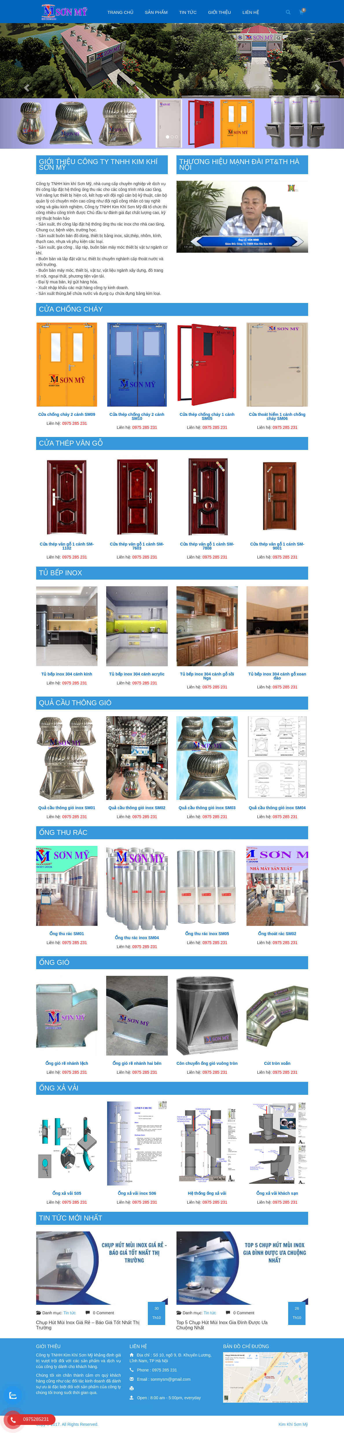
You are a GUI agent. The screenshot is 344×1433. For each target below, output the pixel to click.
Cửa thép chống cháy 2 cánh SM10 (136, 416)
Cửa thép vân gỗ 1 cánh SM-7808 (207, 546)
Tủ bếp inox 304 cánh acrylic (137, 674)
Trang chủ (120, 12)
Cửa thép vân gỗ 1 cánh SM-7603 (137, 546)
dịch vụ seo (140, 1407)
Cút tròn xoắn (277, 1063)
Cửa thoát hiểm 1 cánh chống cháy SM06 (277, 416)
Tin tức (187, 12)
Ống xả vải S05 (66, 1193)
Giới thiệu (219, 12)
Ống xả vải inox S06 (137, 1193)
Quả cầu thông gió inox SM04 (277, 807)
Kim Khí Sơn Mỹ (293, 1424)
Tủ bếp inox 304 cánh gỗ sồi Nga (207, 676)
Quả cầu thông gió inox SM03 (207, 807)
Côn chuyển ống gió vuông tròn (207, 1063)
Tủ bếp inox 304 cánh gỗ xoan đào (277, 676)
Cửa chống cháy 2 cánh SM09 (66, 414)
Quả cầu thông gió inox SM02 (136, 807)
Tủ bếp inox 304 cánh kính (66, 674)
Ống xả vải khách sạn (277, 1193)
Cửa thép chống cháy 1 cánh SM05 (207, 416)
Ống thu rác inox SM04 (137, 937)
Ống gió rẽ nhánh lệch (66, 1063)
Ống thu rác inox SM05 (207, 933)
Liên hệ (250, 12)
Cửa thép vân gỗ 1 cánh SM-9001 (277, 546)
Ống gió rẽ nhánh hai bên (137, 1063)
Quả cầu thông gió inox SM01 (66, 807)
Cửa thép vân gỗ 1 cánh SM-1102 (67, 546)
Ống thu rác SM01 (66, 933)
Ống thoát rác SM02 (277, 933)
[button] (25, 86)
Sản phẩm (156, 12)
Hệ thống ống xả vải (207, 1193)
